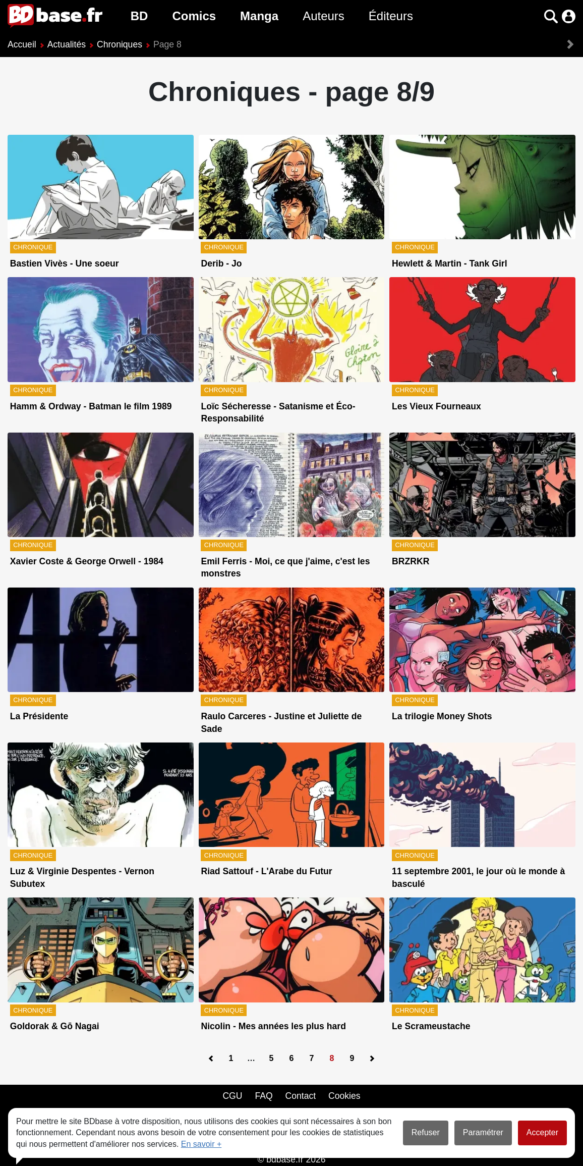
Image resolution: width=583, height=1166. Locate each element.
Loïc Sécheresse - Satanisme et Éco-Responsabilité (278, 412)
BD (139, 16)
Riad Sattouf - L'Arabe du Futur (266, 871)
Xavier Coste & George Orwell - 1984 (86, 561)
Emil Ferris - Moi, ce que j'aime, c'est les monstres (285, 567)
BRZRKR (410, 561)
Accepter (542, 1132)
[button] (551, 16)
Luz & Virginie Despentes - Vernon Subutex (82, 877)
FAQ (263, 1096)
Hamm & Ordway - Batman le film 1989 (91, 406)
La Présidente (39, 716)
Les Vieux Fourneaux (436, 406)
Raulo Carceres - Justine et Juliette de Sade (281, 722)
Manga (259, 16)
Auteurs (323, 16)
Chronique (32, 247)
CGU (232, 1096)
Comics (194, 16)
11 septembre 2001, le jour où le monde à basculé (478, 877)
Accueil (22, 44)
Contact (300, 1096)
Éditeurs (391, 16)
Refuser (426, 1132)
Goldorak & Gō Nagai (54, 1026)
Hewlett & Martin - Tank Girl (449, 263)
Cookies (344, 1096)
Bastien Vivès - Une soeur (64, 263)
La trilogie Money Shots (442, 716)
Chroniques (119, 44)
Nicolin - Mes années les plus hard (273, 1026)
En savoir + (201, 1144)
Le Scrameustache (431, 1026)
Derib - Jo (221, 263)
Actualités (66, 44)
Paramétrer (483, 1132)
